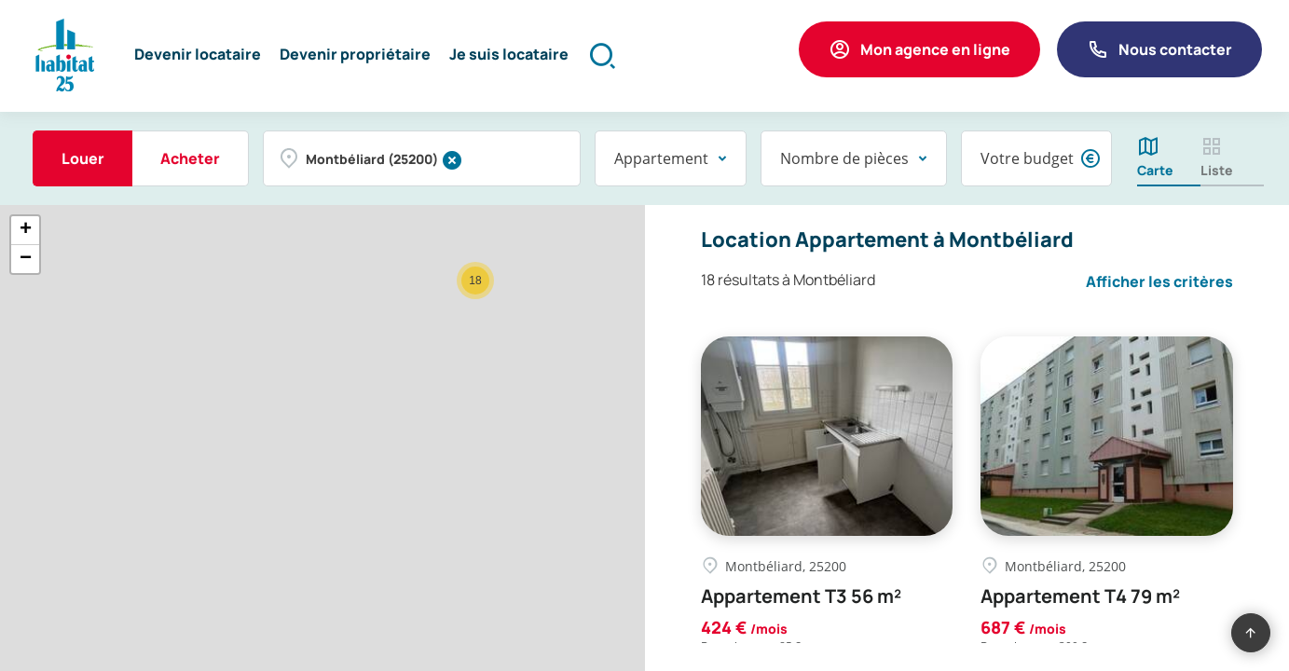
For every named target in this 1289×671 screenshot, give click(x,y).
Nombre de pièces (844, 158)
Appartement (661, 158)
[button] (197, 56)
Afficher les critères (1159, 281)
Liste (1216, 170)
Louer (83, 158)
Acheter (190, 158)
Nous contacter (1175, 49)
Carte (1155, 170)
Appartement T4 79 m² (1080, 596)
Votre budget (1027, 158)
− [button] (26, 259)
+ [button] (26, 230)
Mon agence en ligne (935, 49)
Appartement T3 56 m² (801, 596)
